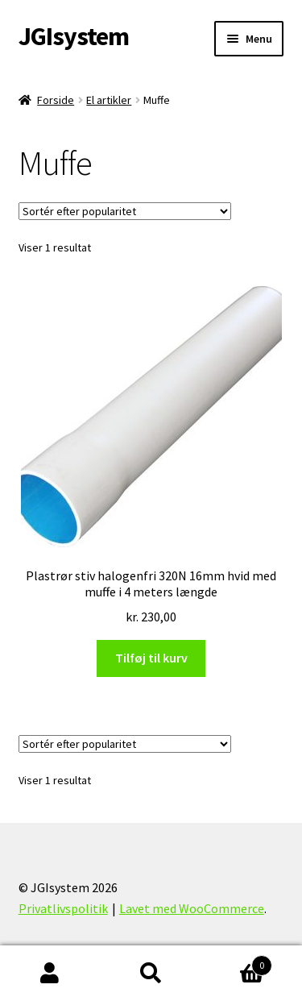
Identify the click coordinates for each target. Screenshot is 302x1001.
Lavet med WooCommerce (191, 908)
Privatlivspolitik (63, 908)
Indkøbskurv (236, 962)
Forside (55, 100)
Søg (151, 973)
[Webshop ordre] (125, 211)
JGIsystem (74, 36)
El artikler (108, 100)
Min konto (50, 973)
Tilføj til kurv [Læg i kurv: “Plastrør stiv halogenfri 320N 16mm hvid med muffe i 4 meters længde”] (151, 658)
